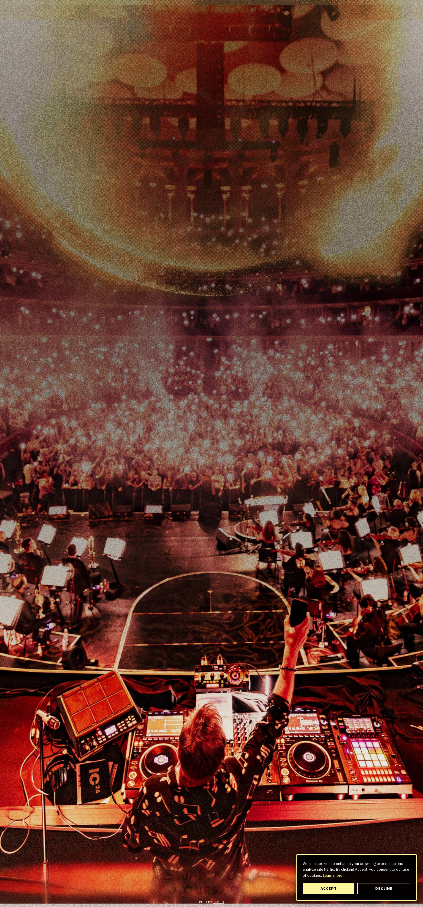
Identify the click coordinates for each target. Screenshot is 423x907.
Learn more (333, 875)
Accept (329, 888)
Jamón (218, 902)
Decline (384, 888)
